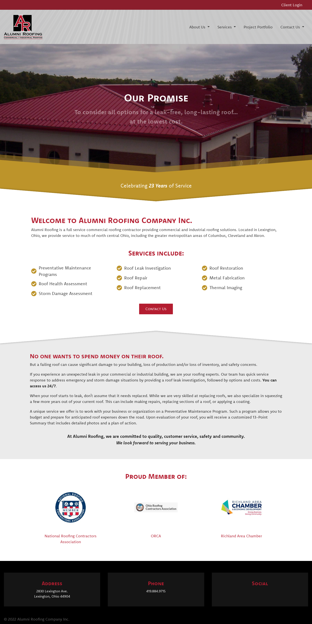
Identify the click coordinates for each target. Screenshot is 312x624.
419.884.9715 (156, 591)
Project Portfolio (258, 26)
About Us (197, 26)
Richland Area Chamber (241, 535)
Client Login (291, 4)
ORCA (156, 535)
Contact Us (290, 26)
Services (225, 26)
